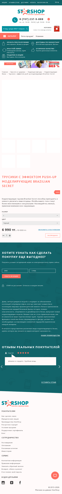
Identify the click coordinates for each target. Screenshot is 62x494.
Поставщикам (7, 443)
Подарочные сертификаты (12, 430)
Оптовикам (6, 445)
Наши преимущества (50, 335)
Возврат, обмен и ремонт (12, 469)
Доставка (24, 2)
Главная (5, 72)
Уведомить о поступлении (49, 229)
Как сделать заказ (9, 416)
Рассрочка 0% (42, 2)
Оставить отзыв (48, 382)
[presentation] (1, 366)
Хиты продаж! (27, 36)
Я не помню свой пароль (12, 472)
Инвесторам (6, 451)
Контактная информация (12, 460)
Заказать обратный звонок (12, 466)
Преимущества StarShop (11, 422)
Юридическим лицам (10, 419)
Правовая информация (11, 463)
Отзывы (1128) (14, 2)
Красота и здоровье (18, 72)
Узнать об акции (11, 276)
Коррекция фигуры (35, 72)
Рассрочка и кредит (10, 425)
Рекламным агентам (10, 448)
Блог (3, 433)
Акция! (4, 2)
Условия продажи (9, 427)
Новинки (39, 36)
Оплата (33, 2)
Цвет (4, 219)
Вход (57, 2)
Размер (5, 212)
